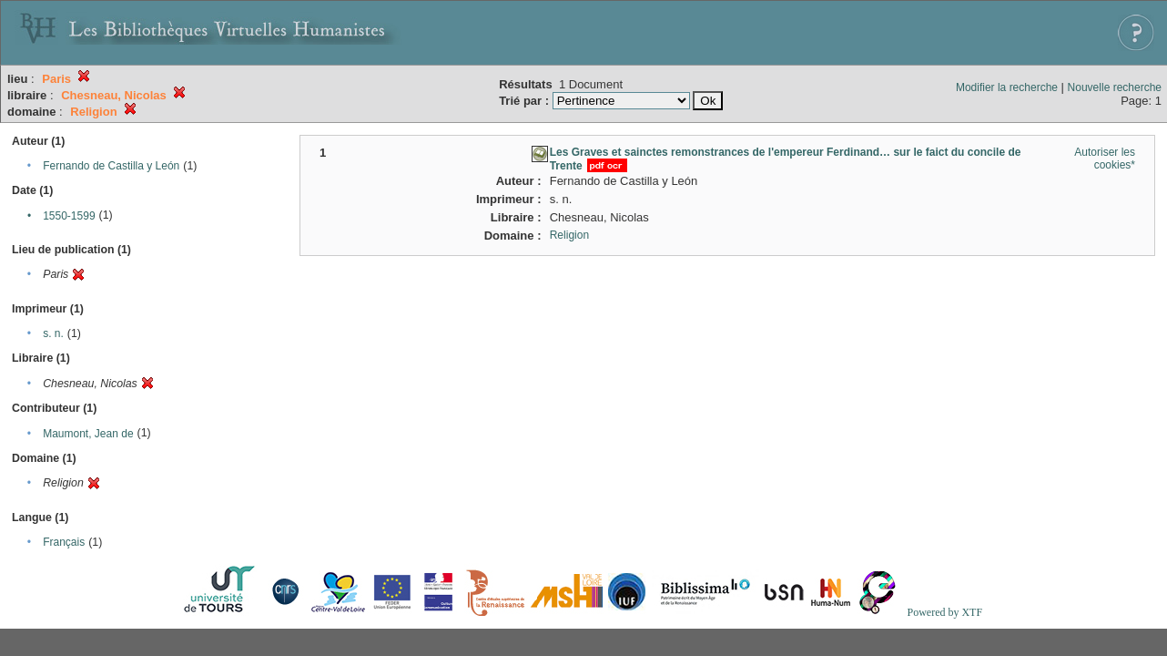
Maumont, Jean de (88, 433)
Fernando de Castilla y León (111, 165)
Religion (569, 235)
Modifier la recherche (1007, 87)
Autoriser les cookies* (1104, 158)
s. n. (53, 333)
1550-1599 (69, 216)
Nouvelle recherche (1115, 87)
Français (64, 542)
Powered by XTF (944, 612)
